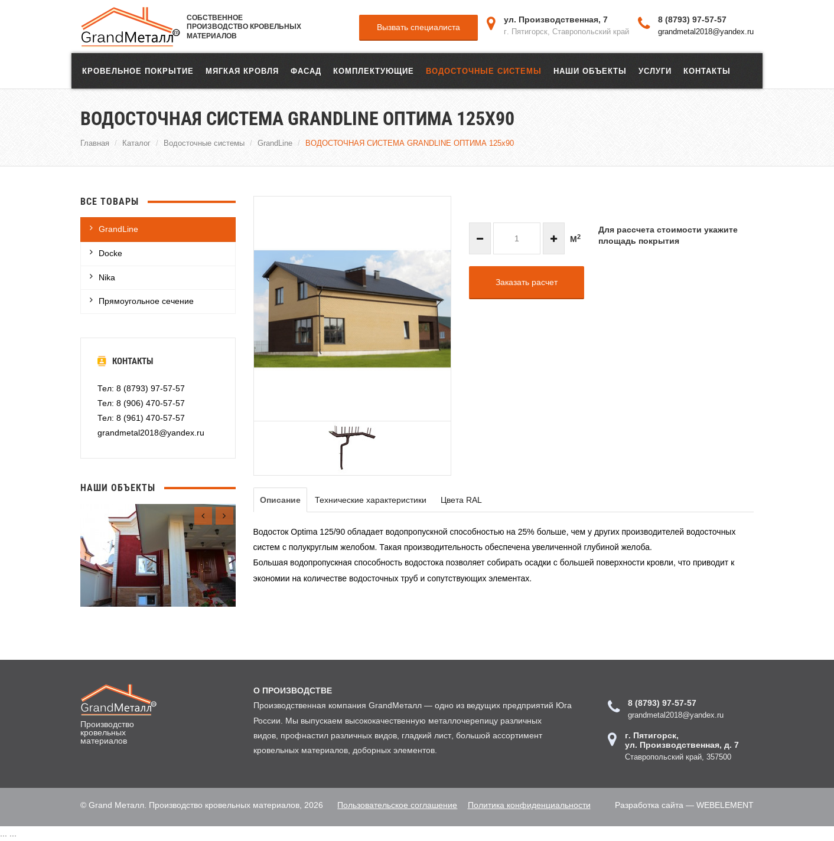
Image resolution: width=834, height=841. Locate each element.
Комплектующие (373, 71)
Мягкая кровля (242, 71)
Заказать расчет (527, 282)
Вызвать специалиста (418, 27)
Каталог (136, 143)
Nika (107, 277)
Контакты (707, 71)
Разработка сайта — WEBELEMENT (684, 805)
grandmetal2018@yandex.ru (706, 31)
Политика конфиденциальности (529, 805)
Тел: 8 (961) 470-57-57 (141, 418)
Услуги (655, 71)
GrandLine (275, 143)
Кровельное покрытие (138, 71)
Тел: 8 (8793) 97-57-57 (141, 388)
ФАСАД (306, 71)
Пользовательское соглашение (396, 805)
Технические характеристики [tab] (370, 500)
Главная (94, 143)
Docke (110, 253)
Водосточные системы (484, 71)
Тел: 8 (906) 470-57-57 (141, 403)
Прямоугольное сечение (146, 301)
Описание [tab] (280, 500)
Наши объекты (590, 71)
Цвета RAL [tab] (461, 500)
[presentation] (203, 516)
